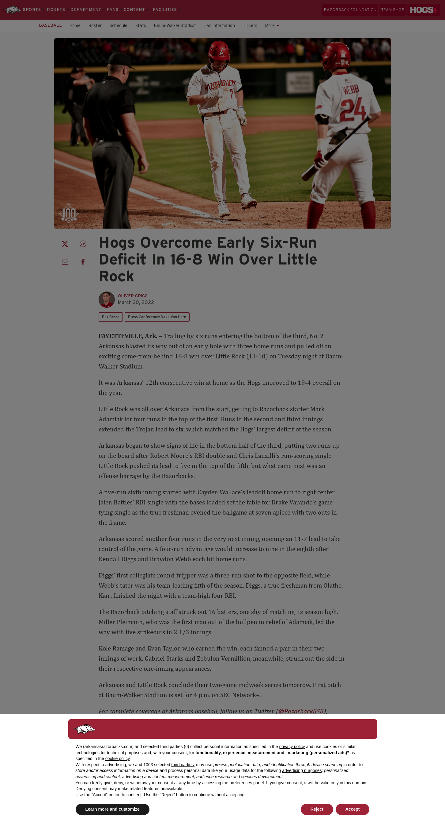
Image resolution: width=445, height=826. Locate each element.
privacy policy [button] (292, 746)
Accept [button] (352, 809)
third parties (182, 764)
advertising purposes (302, 770)
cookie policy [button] (117, 758)
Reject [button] (317, 809)
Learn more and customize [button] (112, 809)
